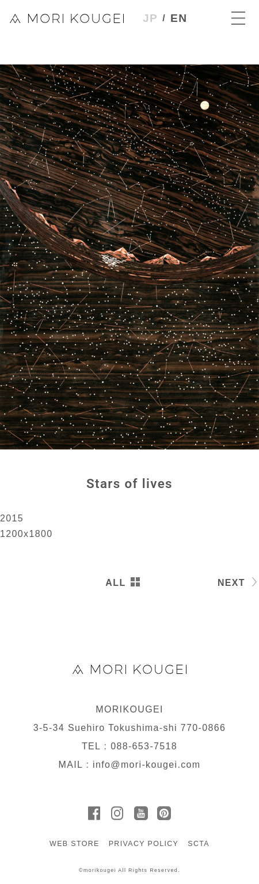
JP (150, 18)
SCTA (199, 844)
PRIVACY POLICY (144, 844)
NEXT (231, 583)
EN (178, 18)
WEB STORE (74, 844)
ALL (115, 583)
